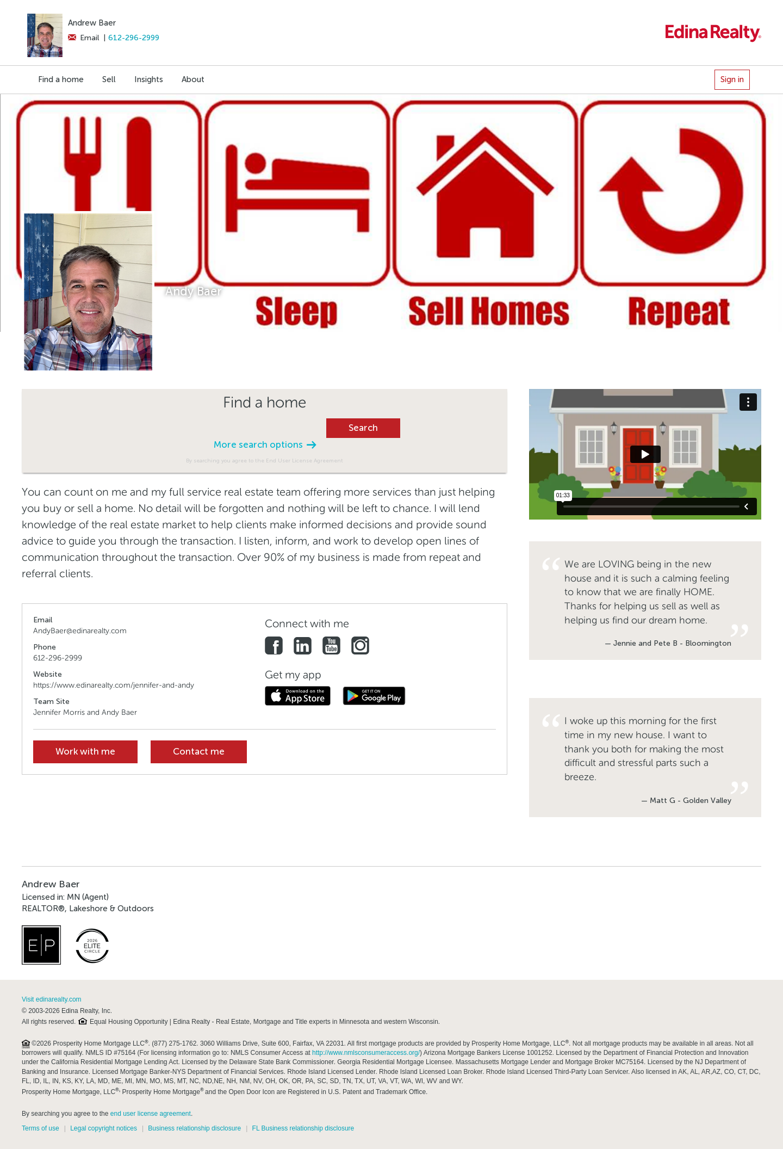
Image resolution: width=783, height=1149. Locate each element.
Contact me (199, 751)
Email (83, 38)
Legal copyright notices (103, 1128)
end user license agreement (150, 1113)
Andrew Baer (92, 22)
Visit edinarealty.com (52, 999)
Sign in (732, 79)
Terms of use (40, 1128)
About (193, 79)
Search (363, 428)
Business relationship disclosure (194, 1128)
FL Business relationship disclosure (303, 1128)
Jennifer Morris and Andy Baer (85, 712)
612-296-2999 (133, 38)
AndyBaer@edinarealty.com (80, 631)
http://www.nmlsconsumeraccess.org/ (366, 1053)
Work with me (85, 751)
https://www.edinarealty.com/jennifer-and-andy (113, 685)
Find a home (61, 79)
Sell (109, 79)
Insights (148, 79)
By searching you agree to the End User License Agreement (264, 461)
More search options (265, 445)
